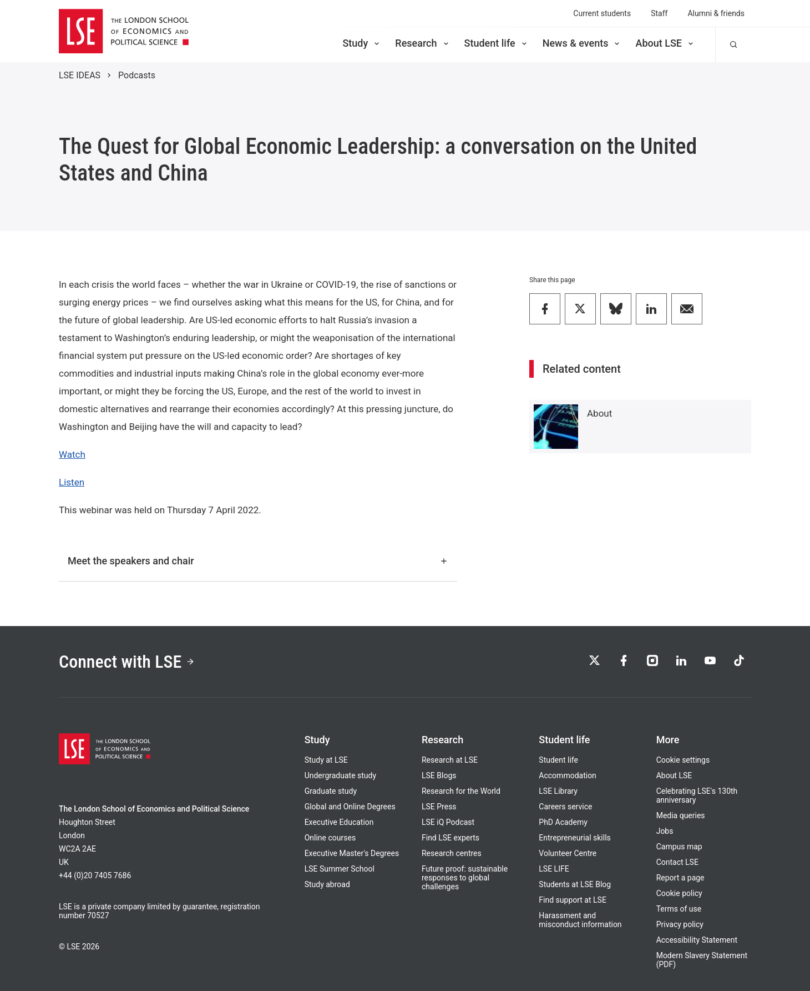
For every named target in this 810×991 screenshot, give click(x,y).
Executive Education (339, 822)
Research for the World (461, 791)
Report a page (680, 877)
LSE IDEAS (79, 75)
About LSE (665, 43)
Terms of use (679, 908)
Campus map (679, 846)
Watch (72, 454)
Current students (602, 13)
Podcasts (136, 75)
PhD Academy (563, 822)
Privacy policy (679, 924)
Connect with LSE (127, 661)
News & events (582, 43)
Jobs (665, 831)
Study (361, 43)
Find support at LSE (572, 899)
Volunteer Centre (567, 853)
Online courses (330, 837)
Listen (71, 482)
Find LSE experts (450, 837)
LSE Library (558, 791)
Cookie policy (679, 893)
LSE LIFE (554, 868)
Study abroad (327, 884)
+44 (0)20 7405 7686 (95, 875)
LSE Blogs (439, 775)
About (599, 413)
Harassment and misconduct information (580, 920)
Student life (496, 43)
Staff (659, 13)
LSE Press (439, 806)
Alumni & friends (716, 13)
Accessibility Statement (696, 939)
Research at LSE (450, 759)
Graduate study (331, 791)
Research (422, 43)
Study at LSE (326, 759)
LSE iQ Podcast (448, 822)
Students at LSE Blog (575, 884)
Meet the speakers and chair (258, 561)
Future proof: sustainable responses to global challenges (465, 877)
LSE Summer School (339, 868)
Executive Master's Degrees (352, 853)
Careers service (565, 806)
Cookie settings (683, 759)
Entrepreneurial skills (574, 837)
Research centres (452, 853)
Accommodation (567, 775)
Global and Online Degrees (350, 806)
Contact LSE (677, 862)
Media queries (680, 815)
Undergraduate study (340, 775)
